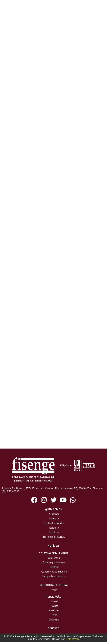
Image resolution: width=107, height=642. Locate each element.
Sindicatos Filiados (53, 523)
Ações (54, 589)
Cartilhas (54, 610)
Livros (54, 615)
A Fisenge (54, 514)
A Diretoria (53, 558)
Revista (54, 606)
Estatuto (53, 527)
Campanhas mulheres (53, 576)
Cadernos (54, 619)
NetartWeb (72, 638)
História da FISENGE (53, 536)
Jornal (54, 601)
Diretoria (53, 518)
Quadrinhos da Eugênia (53, 571)
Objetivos (53, 532)
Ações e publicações (53, 562)
